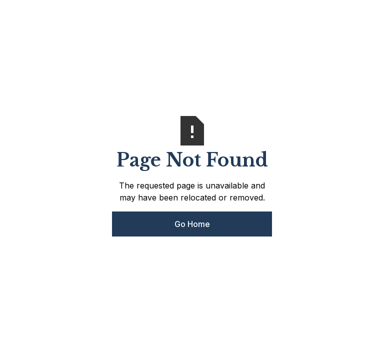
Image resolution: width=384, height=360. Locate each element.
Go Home (192, 224)
